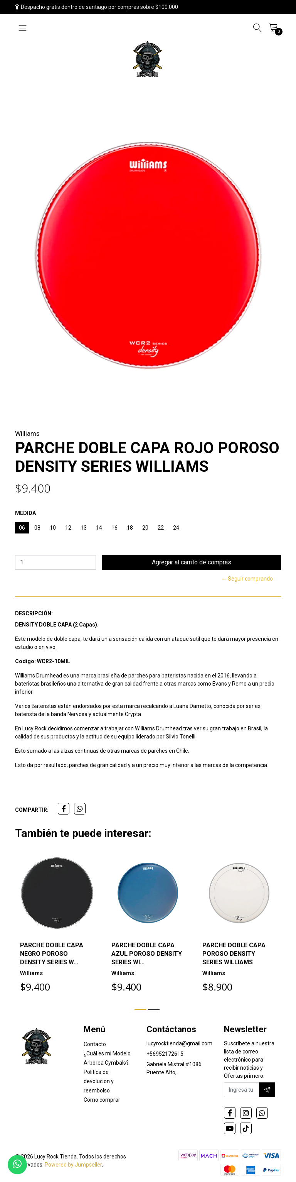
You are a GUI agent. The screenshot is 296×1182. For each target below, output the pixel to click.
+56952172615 (164, 1054)
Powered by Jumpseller (73, 1165)
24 (176, 528)
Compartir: (32, 810)
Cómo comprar (102, 1100)
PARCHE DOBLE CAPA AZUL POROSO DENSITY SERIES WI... (146, 954)
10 (53, 528)
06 (22, 528)
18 (130, 528)
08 (37, 528)
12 (68, 528)
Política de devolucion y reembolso (99, 1081)
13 (84, 528)
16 (114, 528)
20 (145, 528)
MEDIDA (25, 513)
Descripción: (34, 613)
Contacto (95, 1044)
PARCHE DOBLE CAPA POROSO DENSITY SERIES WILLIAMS (234, 954)
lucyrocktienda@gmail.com (179, 1043)
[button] (140, 1009)
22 (161, 528)
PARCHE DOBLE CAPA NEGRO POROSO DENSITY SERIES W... (51, 954)
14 (99, 528)
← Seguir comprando (247, 579)
